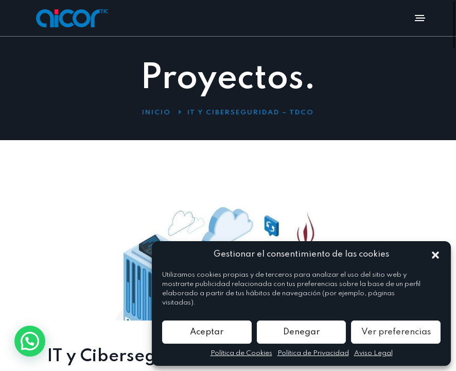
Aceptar (206, 332)
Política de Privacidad (313, 353)
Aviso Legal (373, 353)
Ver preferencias (396, 332)
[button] (435, 254)
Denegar (301, 332)
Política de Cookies (241, 353)
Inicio (156, 112)
